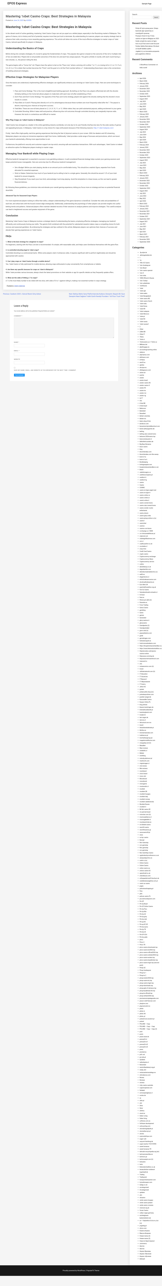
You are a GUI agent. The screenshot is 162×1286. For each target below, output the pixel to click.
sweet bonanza (144, 1146)
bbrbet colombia (145, 416)
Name (16, 342)
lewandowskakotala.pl (147, 727)
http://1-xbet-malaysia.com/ (104, 128)
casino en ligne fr (145, 492)
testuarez (142, 1162)
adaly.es (142, 352)
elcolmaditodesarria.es (147, 582)
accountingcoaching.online (148, 349)
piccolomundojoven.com (147, 899)
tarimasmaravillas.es (146, 1154)
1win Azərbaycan (145, 265)
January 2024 (144, 147)
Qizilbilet (142, 1059)
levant (141, 725)
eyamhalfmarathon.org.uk (148, 587)
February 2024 (144, 145)
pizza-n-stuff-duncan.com (148, 1001)
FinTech (142, 595)
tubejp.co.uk (143, 1185)
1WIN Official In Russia (147, 278)
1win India (143, 275)
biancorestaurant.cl (146, 439)
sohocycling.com (145, 1126)
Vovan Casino (144, 1210)
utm (141, 1195)
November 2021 (145, 214)
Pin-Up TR (143, 929)
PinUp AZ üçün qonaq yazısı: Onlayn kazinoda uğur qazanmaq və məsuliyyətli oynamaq (147, 30)
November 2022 (145, 183)
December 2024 (145, 119)
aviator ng (143, 395)
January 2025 (144, 117)
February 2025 (144, 114)
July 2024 (143, 132)
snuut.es (142, 1113)
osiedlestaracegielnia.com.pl (149, 881)
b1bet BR (142, 403)
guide (141, 636)
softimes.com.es (145, 1121)
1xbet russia (143, 321)
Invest (141, 669)
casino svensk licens (146, 503)
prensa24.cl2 (144, 1044)
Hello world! (143, 67)
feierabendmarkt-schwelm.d (148, 592)
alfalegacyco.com (145, 370)
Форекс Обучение (145, 1254)
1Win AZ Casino (145, 263)
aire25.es (142, 362)
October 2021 (144, 216)
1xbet (141, 288)
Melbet (142, 753)
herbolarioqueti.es (145, 641)
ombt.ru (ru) (143, 860)
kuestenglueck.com (146, 712)
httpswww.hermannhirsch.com (149, 658)
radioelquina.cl (144, 1062)
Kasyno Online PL (145, 702)
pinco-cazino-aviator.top (147, 957)
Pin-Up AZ (143, 914)
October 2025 (144, 94)
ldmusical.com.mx (145, 722)
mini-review (143, 766)
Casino (142, 485)
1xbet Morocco (144, 314)
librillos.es (143, 730)
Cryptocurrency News (146, 559)
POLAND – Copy (145, 1024)
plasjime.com (144, 1003)
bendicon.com (144, 423)
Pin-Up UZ (143, 932)
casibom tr (143, 477)
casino (142, 482)
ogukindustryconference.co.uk (149, 855)
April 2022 (143, 201)
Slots (141, 1105)
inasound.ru (143, 661)
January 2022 (144, 208)
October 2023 (144, 155)
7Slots (142, 337)
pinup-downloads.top (146, 985)
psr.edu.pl (143, 1057)
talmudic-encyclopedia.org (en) (149, 1151)
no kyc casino (144, 837)
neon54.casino (144, 827)
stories (142, 1134)
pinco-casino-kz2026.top (147, 950)
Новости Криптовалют (147, 1241)
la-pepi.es (143, 715)
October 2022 (144, 185)
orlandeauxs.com (145, 876)
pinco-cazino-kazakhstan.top (149, 960)
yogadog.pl (143, 1225)
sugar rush (143, 1139)
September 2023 (145, 157)
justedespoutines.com (147, 694)
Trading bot (143, 1177)
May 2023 (143, 168)
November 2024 (145, 122)
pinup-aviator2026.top (146, 978)
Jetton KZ (143, 687)
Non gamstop (144, 847)
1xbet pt (142, 316)
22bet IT (142, 334)
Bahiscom (143, 408)
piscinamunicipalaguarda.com (149, 998)
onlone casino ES (145, 870)
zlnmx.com (143, 1228)
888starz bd (143, 344)
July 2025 (143, 101)
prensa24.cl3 (144, 1047)
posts (141, 1034)
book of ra (143, 457)
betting (142, 431)
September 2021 (145, 219)
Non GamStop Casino (146, 853)
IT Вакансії (143, 679)
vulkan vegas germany (147, 1213)
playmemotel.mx (145, 1006)
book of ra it (143, 459)
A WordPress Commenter (148, 65)
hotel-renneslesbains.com (148, 643)
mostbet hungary (145, 794)
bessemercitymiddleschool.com (150, 426)
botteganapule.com (146, 464)
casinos (142, 526)
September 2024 (145, 127)
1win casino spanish (146, 270)
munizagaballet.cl (145, 819)
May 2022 (143, 198)
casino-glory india (145, 515)
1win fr (142, 273)
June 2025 (143, 104)
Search (134, 14)
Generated (143, 618)
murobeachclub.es (145, 822)
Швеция (142, 1259)
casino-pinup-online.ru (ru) (148, 518)
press (141, 1049)
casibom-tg (143, 480)
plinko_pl (142, 1016)
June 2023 (143, 165)
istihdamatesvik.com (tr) (147, 671)
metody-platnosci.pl (146, 758)
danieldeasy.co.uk (145, 567)
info (141, 664)
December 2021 (145, 211)
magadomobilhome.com (147, 740)
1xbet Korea (143, 306)
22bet (141, 329)
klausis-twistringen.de (146, 707)
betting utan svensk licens (148, 434)
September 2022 (145, 188)
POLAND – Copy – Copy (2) (148, 1029)
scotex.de (143, 1095)
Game (141, 612)
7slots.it (142, 339)
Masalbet (142, 745)
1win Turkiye (143, 280)
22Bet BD (142, 332)
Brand (141, 469)
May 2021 (143, 229)
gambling (142, 610)
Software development (147, 1123)
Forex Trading (144, 605)
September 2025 (145, 96)
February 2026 (144, 83)
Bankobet (143, 411)
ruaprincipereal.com (146, 1088)
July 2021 (143, 224)
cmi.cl (141, 541)
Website (17, 359)
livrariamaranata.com (146, 733)
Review (142, 1077)
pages (141, 886)
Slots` (141, 1108)
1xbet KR (142, 309)
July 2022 (143, 193)
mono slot (143, 776)
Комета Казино (145, 1231)
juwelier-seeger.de (145, 697)
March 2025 (143, 111)
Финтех (142, 1246)
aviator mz (143, 393)
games (142, 615)
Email (16, 350)
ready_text (143, 1070)
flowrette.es (143, 602)
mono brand (143, 773)
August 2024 (144, 129)
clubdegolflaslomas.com (147, 538)
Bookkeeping (144, 462)
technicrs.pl (143, 1157)
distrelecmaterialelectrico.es (149, 572)
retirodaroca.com (145, 1075)
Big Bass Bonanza (145, 444)
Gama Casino (144, 607)
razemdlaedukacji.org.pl (147, 1067)
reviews (142, 1082)
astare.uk (142, 372)
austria (142, 375)
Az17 (141, 398)
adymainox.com (145, 355)
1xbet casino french (146, 301)
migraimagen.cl (144, 763)
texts (141, 1164)
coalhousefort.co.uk (146, 544)
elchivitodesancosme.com (148, 579)
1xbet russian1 (144, 324)
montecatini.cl (144, 786)
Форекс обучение (145, 1256)
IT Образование (145, 681)
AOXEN (28, 20)
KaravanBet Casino (146, 699)
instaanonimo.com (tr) (147, 666)
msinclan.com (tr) (145, 814)
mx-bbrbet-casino (145, 824)
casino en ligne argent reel (148, 490)
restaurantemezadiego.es (148, 1072)
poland (142, 1021)
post (141, 1031)
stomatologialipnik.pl (146, 1128)
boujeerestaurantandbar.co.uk (149, 467)
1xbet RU (142, 319)
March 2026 (143, 81)
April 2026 (143, 78)
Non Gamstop (144, 842)
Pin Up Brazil (144, 904)
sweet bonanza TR (145, 1149)
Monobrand (143, 778)
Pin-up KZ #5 (144, 924)
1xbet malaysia (19, 286)
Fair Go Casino (144, 589)
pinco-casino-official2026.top (149, 952)
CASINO (142, 487)
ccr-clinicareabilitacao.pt (147, 533)
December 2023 (145, 150)
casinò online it (144, 500)
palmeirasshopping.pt (146, 888)
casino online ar (145, 497)
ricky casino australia (146, 1085)
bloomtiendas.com (146, 452)
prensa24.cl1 (144, 1042)
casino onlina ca (145, 495)
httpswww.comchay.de (147, 656)
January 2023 (144, 178)
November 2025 (145, 91)
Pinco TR (142, 944)
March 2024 (143, 142)
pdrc (141, 893)
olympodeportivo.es (146, 858)
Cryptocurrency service (147, 561)
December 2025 (145, 88)
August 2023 (144, 160)
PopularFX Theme (92, 1270)
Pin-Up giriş (143, 916)
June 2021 (143, 226)
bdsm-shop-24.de (145, 421)
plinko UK (143, 1013)
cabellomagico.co (145, 472)
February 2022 (144, 206)
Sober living (143, 1118)
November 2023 (145, 152)
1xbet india (143, 303)
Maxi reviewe (144, 748)
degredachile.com (145, 569)
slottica (142, 1110)
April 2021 (143, 232)
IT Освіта (142, 684)
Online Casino (144, 863)
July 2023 (143, 163)
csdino (142, 564)
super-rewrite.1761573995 (148, 1144)
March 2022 (143, 203)
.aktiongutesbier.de (146, 255)
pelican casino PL (145, 896)
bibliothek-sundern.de (146, 441)
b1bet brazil (143, 406)
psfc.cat (142, 1054)
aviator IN (143, 388)
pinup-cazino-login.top (147, 983)
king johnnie (143, 704)
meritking (143, 755)
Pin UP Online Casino (146, 906)
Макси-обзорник (145, 1233)
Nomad (142, 840)
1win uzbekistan (145, 283)
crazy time (143, 549)
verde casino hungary (146, 1200)
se (140, 1098)
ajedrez (142, 365)
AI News (142, 360)
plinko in (142, 1011)
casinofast (143, 523)
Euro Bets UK (144, 584)
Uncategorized (144, 1190)
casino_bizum (144, 513)
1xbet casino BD (145, 298)
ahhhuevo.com (144, 357)
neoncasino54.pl (145, 832)
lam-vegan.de (144, 717)
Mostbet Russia (144, 804)
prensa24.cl (143, 1039)
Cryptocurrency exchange (148, 556)
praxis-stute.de (144, 1036)
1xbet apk (143, 291)
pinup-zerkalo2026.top (147, 996)
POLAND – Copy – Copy (147, 1026)
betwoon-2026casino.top (147, 436)
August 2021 (144, 221)
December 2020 (145, 239)
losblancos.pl (144, 735)
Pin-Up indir (143, 919)
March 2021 (143, 234)
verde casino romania (146, 1205)
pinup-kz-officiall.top (146, 993)
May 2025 (143, 106)
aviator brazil (144, 380)
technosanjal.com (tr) (146, 1159)
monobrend (143, 781)
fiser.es (142, 597)
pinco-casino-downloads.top (149, 947)
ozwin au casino (145, 883)
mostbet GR (143, 791)
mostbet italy (144, 796)
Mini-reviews (144, 768)
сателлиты (143, 1243)
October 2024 (144, 124)
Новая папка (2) (145, 1236)
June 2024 (143, 134)
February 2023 (144, 175)
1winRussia (143, 286)
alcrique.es (143, 367)
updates (142, 1192)
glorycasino (143, 623)
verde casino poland (146, 1202)
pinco (141, 939)
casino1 (142, 521)
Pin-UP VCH (143, 934)
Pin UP (142, 901)
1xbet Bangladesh (145, 296)
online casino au (145, 868)
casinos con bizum (146, 528)
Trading (142, 1174)
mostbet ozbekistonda (147, 802)
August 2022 (144, 191)
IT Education (143, 674)
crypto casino (144, 554)
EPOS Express (17, 3)
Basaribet (143, 413)
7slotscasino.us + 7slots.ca (148, 342)
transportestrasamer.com (148, 1180)
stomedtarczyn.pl (145, 1131)
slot (141, 1103)
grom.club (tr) (144, 630)
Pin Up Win (143, 911)
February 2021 (144, 237)
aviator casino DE (145, 383)
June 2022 (143, 196)
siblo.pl (142, 1100)
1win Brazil (143, 268)
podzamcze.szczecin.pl (147, 1019)
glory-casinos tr (144, 620)
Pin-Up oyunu (144, 927)
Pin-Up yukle (143, 937)
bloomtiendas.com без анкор (149, 454)
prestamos (143, 1052)
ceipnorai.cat (144, 536)
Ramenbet (143, 1065)
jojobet (142, 689)
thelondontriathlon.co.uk (147, 1167)
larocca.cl (143, 720)
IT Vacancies (144, 676)
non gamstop (144, 845)
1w (140, 260)
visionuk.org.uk (144, 1208)
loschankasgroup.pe (146, 738)
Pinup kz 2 (143, 975)
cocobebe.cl (143, 546)
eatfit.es (142, 574)
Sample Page (146, 4)
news (141, 835)
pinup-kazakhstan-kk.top (147, 991)
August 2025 (144, 99)
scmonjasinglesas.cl (146, 1093)
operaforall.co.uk (145, 873)
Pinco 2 (142, 942)
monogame (143, 784)
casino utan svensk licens (148, 505)
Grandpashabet (144, 628)
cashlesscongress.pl (146, 475)
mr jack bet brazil (145, 812)
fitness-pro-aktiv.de (146, 600)
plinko (141, 1008)
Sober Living (143, 1116)
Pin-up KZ (143, 922)
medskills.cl (143, 750)
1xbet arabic (143, 293)
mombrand (143, 771)
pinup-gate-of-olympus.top (148, 988)
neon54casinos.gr (145, 830)
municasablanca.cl (146, 817)
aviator (142, 378)
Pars (141, 891)
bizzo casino (144, 446)
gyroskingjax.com (145, 638)
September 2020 (145, 242)
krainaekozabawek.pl (146, 710)
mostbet (142, 789)
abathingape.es (144, 347)
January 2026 (144, 86)
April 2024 (143, 140)
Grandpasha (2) (144, 625)
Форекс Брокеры (145, 1251)
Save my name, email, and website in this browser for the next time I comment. (45, 370)
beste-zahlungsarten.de (147, 429)
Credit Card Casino (145, 551)
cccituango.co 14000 (146, 531)
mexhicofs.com (144, 761)
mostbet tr (143, 807)
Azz (141, 400)
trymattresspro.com (146, 1182)
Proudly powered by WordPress (74, 1270)
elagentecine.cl (144, 577)
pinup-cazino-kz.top (146, 980)
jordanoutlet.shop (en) (147, 692)
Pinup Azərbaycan (145, 970)
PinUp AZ (142, 968)
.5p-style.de (143, 252)
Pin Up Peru (143, 909)
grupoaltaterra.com (146, 633)
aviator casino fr (145, 385)
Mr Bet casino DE (145, 809)
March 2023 (143, 173)
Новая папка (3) (145, 1238)
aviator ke (143, 390)
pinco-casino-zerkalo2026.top (149, 955)
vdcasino (142, 1197)
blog (141, 449)
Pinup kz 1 (143, 973)
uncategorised (144, 1187)
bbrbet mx (143, 418)
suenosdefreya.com (146, 1136)
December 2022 (145, 180)
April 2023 (143, 170)
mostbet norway (145, 799)
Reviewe (142, 1080)
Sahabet (142, 1090)
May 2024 (143, 137)
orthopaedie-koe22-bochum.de (149, 878)
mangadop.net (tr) (145, 743)
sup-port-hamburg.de (146, 1141)
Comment (18, 316)
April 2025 (143, 109)
